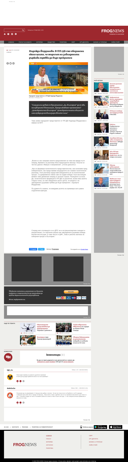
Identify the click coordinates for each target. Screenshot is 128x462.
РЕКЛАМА (25, 427)
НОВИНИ (11, 42)
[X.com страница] (12, 34)
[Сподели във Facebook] (7, 63)
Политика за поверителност (42, 427)
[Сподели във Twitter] (10, 63)
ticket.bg (94, 461)
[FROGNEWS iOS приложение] (115, 427)
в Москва (116, 112)
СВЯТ (73, 42)
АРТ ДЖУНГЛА (84, 42)
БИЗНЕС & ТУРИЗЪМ (100, 42)
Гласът (48, 439)
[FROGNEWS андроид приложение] (100, 427)
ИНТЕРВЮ (39, 42)
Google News (84, 249)
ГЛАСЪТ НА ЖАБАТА (25, 42)
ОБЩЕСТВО (51, 42)
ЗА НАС (6, 427)
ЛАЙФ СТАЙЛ (115, 42)
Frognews (55, 249)
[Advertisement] (64, 13)
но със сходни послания (116, 154)
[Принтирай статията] (13, 63)
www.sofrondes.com (85, 461)
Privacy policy (62, 461)
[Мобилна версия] (87, 427)
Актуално (49, 445)
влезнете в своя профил (46, 362)
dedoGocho (11, 388)
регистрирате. (68, 362)
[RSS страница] (16, 34)
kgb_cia (10, 370)
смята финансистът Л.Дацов (116, 89)
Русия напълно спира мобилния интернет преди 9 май (116, 169)
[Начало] (5, 34)
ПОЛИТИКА (63, 42)
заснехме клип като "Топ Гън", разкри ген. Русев (116, 183)
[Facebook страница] (8, 34)
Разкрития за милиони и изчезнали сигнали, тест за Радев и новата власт (116, 130)
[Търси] (23, 30)
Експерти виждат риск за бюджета (116, 101)
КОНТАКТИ (15, 427)
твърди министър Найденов (116, 141)
